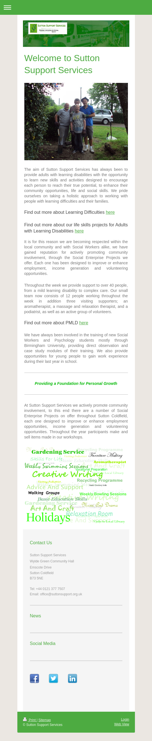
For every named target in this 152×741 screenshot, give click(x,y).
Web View (121, 724)
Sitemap (44, 720)
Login (125, 719)
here (110, 212)
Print (30, 720)
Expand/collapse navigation (76, 7)
